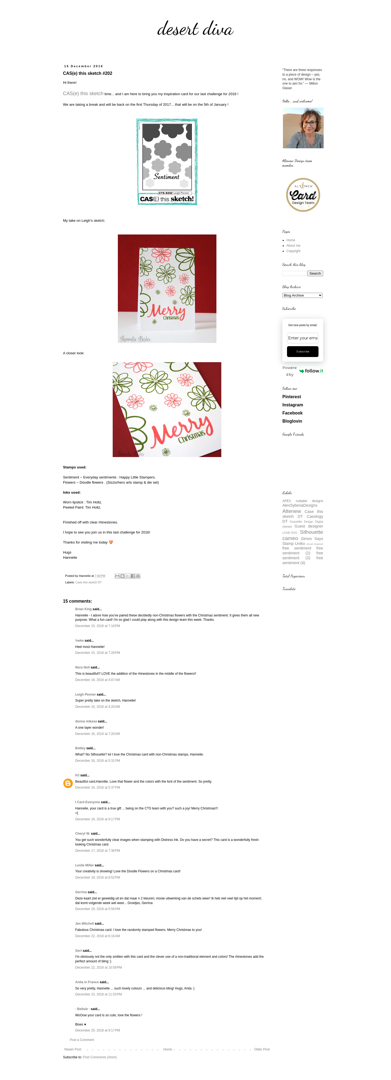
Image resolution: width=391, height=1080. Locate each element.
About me (293, 246)
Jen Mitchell (84, 923)
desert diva (195, 28)
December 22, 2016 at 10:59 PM (98, 967)
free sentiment (296, 548)
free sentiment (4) (302, 560)
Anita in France (87, 982)
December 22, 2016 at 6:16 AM (97, 936)
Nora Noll (82, 667)
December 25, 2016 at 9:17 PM (97, 1030)
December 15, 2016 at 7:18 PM (97, 626)
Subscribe (303, 351)
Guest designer (309, 526)
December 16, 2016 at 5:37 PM (97, 787)
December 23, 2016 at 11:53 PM (98, 994)
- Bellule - (82, 1009)
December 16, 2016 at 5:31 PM (97, 761)
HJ (77, 775)
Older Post (262, 1049)
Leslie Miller (84, 865)
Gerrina (81, 892)
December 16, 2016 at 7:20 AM (97, 734)
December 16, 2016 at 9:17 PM (97, 819)
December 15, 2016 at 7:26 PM (97, 653)
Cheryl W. (82, 833)
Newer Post (72, 1049)
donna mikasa (86, 721)
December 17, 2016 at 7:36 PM (97, 851)
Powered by (303, 371)
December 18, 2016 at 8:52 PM (97, 877)
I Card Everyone (87, 802)
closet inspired (314, 543)
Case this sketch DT (88, 582)
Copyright (293, 251)
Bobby (80, 748)
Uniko (300, 543)
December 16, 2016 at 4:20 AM (97, 707)
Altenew (291, 511)
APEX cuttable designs (302, 501)
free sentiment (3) (302, 555)
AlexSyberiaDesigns (299, 505)
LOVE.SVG (289, 532)
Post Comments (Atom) (100, 1057)
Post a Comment (82, 1040)
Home (167, 1049)
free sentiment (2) (302, 550)
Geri (78, 951)
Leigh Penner (85, 694)
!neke (79, 640)
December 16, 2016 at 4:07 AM (97, 680)
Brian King (83, 609)
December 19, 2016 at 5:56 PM (97, 909)
